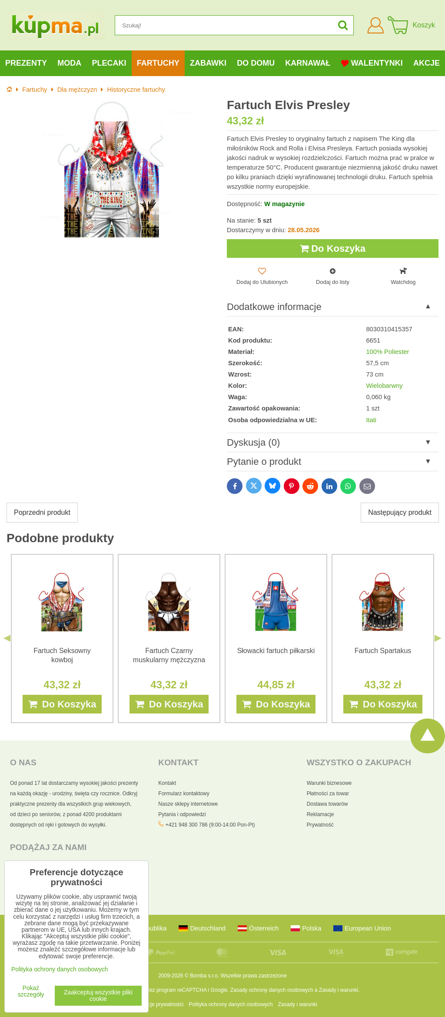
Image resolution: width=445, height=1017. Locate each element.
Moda (69, 63)
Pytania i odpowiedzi (182, 814)
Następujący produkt (400, 512)
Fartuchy (158, 63)
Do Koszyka (332, 248)
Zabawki (208, 63)
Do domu (256, 63)
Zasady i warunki (338, 990)
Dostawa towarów (327, 804)
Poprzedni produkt (42, 512)
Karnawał (307, 63)
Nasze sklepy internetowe (188, 804)
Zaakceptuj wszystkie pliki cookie (98, 995)
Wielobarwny (384, 385)
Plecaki (109, 63)
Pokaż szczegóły (31, 991)
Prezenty (26, 63)
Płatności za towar (328, 793)
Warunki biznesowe (329, 783)
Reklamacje (320, 814)
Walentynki (372, 63)
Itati (371, 420)
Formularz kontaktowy (183, 793)
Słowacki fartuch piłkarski (276, 650)
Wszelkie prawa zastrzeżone (254, 976)
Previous (7, 638)
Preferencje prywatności (155, 1004)
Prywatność (320, 825)
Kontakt (167, 783)
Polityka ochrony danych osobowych (230, 1004)
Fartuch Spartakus (383, 650)
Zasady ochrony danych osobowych (271, 990)
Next (438, 638)
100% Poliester (387, 351)
